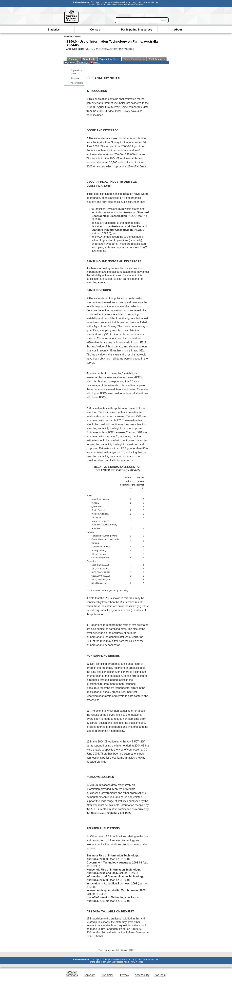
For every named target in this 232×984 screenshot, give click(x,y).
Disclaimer (107, 975)
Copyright (89, 975)
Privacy (124, 975)
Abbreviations (77, 83)
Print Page (82, 63)
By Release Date (73, 36)
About (178, 29)
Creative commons (72, 973)
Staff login (160, 975)
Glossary (75, 78)
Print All (94, 63)
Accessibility (142, 975)
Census (95, 29)
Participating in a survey (136, 29)
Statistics (54, 29)
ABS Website (137, 5)
